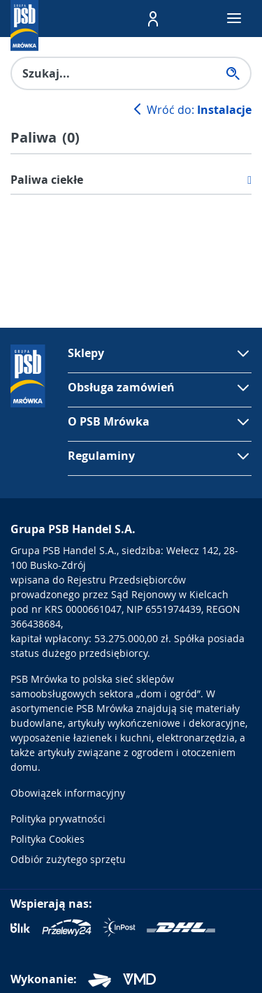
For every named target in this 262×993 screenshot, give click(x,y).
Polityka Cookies (47, 839)
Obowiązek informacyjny (67, 792)
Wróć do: (191, 109)
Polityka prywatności (57, 818)
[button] (153, 18)
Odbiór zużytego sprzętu (68, 859)
